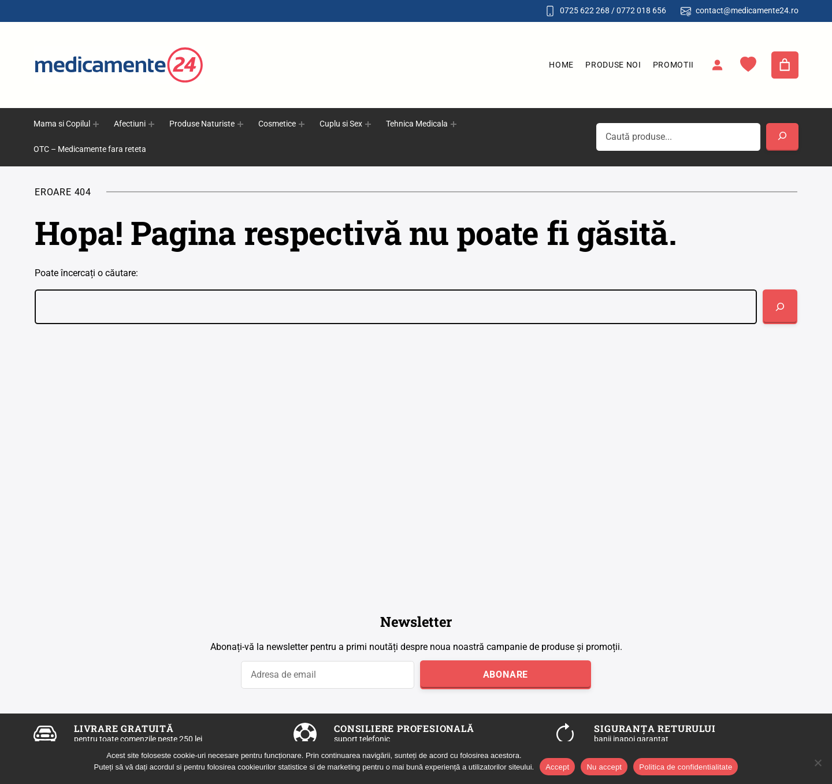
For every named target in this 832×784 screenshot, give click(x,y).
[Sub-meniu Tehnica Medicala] (453, 124)
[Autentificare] (717, 65)
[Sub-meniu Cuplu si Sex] (368, 124)
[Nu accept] (817, 762)
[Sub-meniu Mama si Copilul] (96, 124)
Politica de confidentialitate (685, 767)
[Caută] (780, 306)
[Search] (782, 137)
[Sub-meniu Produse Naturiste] (240, 124)
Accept (557, 767)
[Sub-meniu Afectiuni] (151, 124)
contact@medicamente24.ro (747, 10)
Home (561, 64)
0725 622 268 (585, 10)
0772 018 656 (641, 10)
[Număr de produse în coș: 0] (785, 65)
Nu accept (604, 767)
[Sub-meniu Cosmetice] (301, 124)
